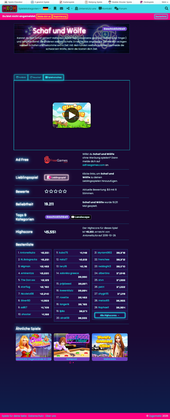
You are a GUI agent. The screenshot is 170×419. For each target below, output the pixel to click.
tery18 (63, 266)
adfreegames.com (93, 165)
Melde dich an (44, 16)
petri (101, 287)
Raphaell (103, 307)
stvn (101, 280)
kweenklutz (66, 290)
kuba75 (63, 252)
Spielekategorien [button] (29, 8)
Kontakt (105, 8)
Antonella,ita (27, 252)
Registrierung (60, 16)
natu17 (63, 259)
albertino (104, 273)
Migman (25, 266)
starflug (25, 287)
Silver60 (25, 300)
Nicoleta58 (27, 293)
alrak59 (64, 318)
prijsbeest (66, 283)
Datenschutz (36, 416)
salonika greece (69, 273)
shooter (26, 314)
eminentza (27, 273)
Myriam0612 (105, 252)
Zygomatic (155, 416)
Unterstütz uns (85, 8)
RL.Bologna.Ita (29, 259)
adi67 (24, 307)
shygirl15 (103, 293)
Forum (120, 8)
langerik (64, 304)
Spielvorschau (53, 77)
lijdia (62, 311)
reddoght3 (104, 266)
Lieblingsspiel (56, 177)
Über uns (50, 416)
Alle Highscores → (110, 315)
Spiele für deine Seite (14, 416)
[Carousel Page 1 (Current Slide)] (70, 362)
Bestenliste (161, 16)
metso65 (103, 300)
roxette (64, 297)
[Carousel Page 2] (73, 362)
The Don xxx (28, 280)
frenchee (103, 259)
